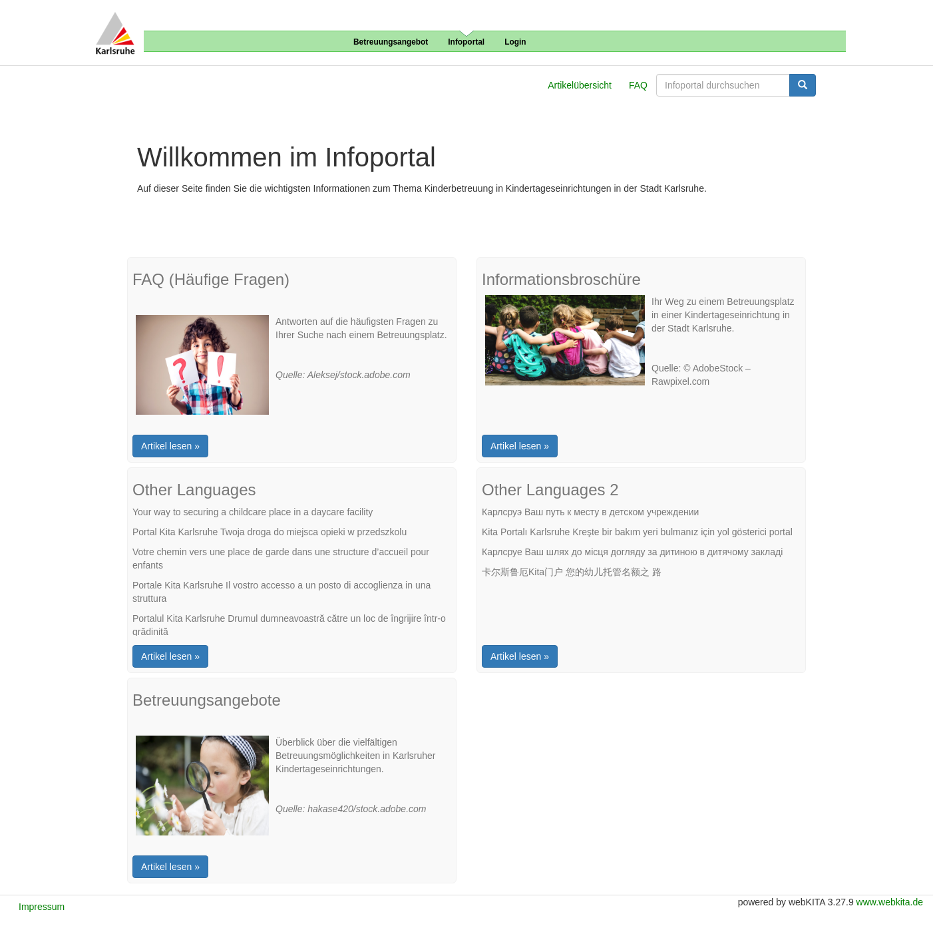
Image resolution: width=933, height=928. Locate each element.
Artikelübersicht (580, 85)
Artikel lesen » (170, 446)
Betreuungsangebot (390, 42)
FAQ (638, 85)
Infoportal (466, 42)
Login (515, 42)
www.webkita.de (889, 902)
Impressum (42, 906)
